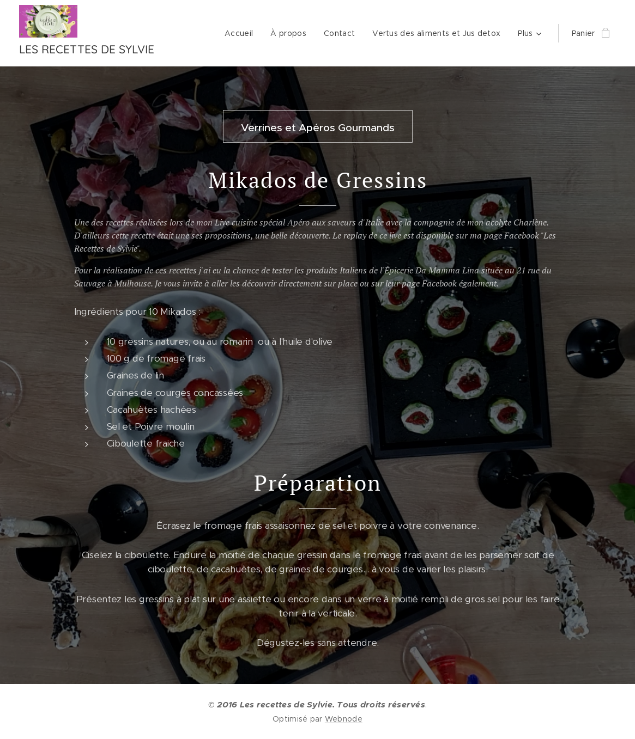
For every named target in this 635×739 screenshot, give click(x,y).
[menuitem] (242, 33)
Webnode (343, 719)
